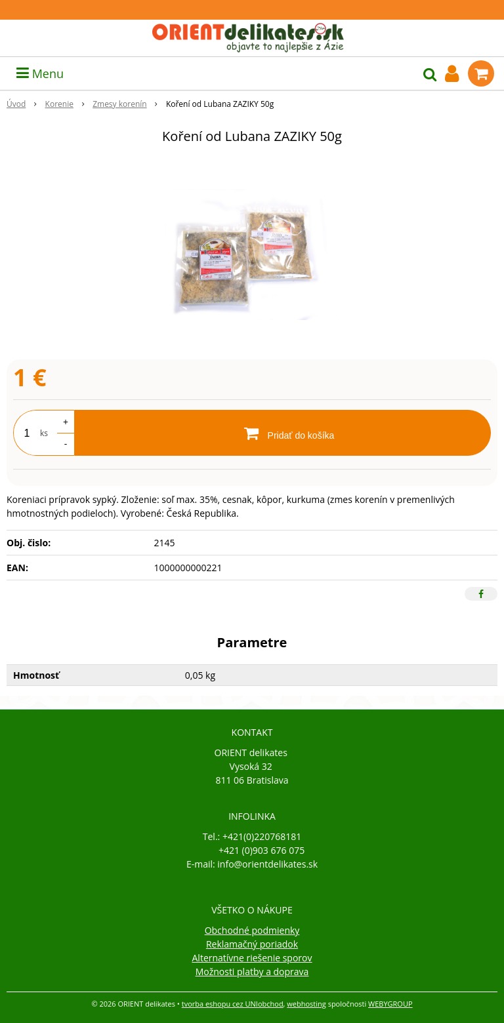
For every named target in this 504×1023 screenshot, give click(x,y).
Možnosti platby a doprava (252, 971)
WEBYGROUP (390, 1004)
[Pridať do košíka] (282, 433)
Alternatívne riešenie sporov (252, 958)
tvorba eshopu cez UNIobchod (233, 1004)
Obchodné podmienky (252, 930)
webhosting (306, 1004)
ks (44, 433)
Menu (40, 73)
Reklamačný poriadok (252, 944)
